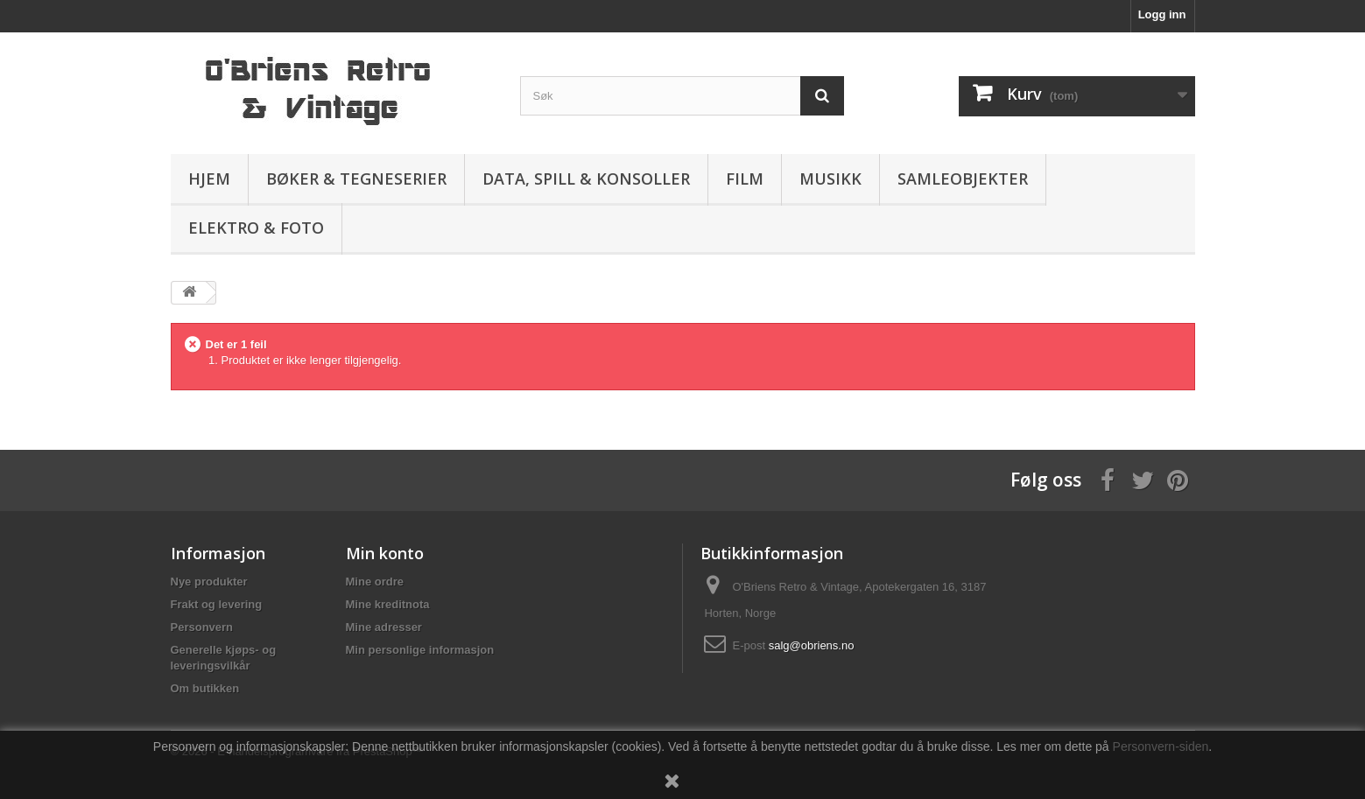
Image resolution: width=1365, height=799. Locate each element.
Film (744, 178)
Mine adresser (384, 627)
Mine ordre (375, 581)
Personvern (202, 627)
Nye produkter (209, 581)
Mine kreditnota (388, 604)
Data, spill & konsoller (586, 178)
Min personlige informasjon (420, 649)
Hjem (209, 178)
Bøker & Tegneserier (356, 178)
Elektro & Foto (256, 227)
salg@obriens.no (812, 645)
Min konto (385, 553)
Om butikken (205, 688)
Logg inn (1162, 14)
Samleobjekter (962, 178)
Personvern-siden (1161, 746)
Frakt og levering (217, 604)
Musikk (830, 178)
